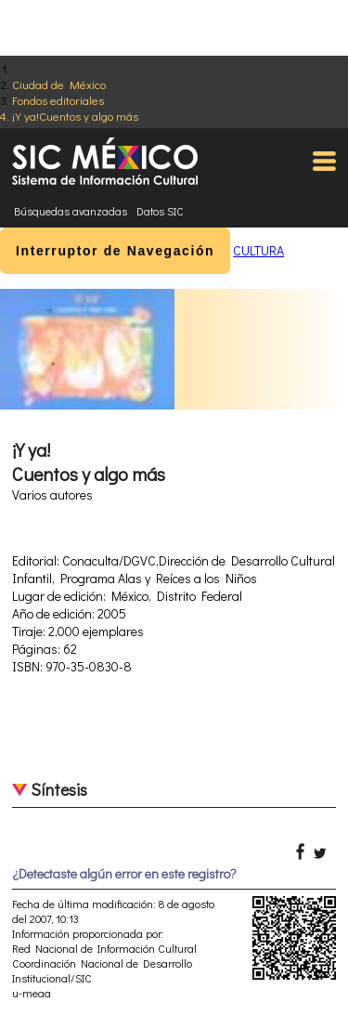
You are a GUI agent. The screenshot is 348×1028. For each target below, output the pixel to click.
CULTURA (258, 250)
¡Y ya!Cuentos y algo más (75, 116)
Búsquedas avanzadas (70, 210)
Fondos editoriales (58, 100)
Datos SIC (160, 210)
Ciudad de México (59, 84)
